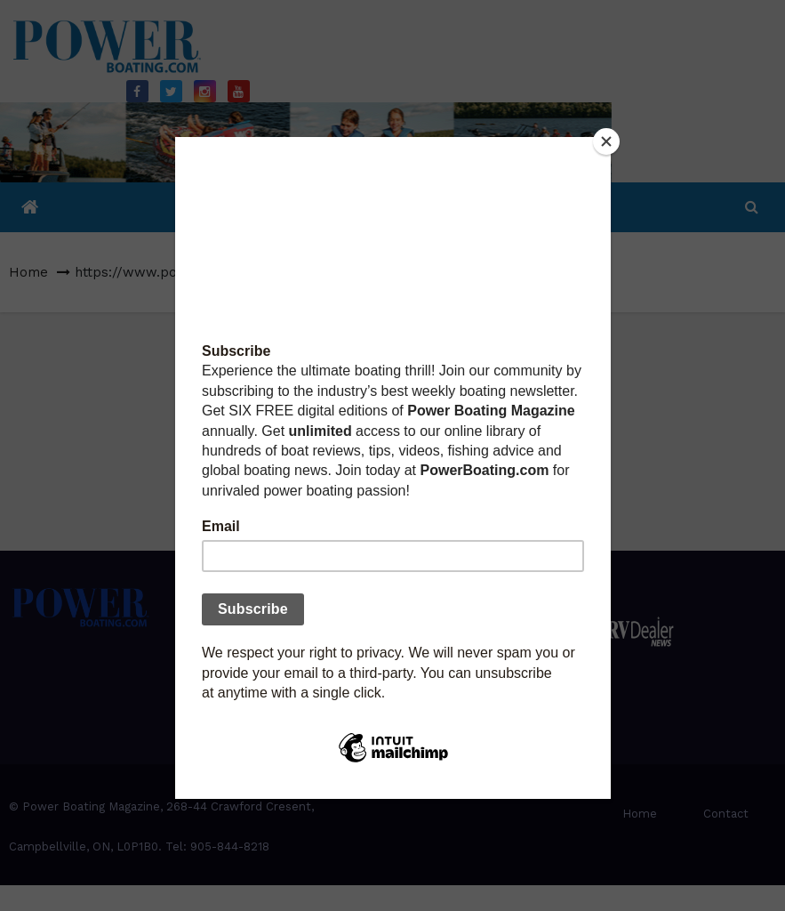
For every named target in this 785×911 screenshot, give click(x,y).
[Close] (606, 141)
